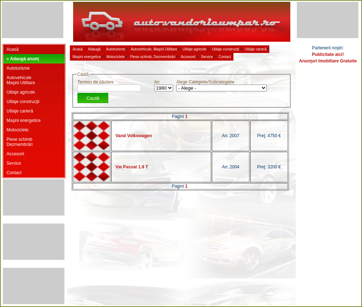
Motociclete (18, 129)
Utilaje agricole (21, 92)
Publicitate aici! (328, 54)
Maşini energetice (24, 120)
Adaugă (94, 49)
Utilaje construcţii (23, 101)
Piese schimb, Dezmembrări (152, 57)
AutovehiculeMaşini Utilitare (21, 80)
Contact (14, 172)
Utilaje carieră (20, 111)
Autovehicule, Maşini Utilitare (154, 49)
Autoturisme (18, 68)
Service (14, 163)
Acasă (12, 49)
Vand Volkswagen (133, 135)
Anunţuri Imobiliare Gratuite (328, 61)
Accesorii (15, 153)
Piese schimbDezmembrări (20, 142)
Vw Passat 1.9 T (131, 166)
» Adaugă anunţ (23, 58)
